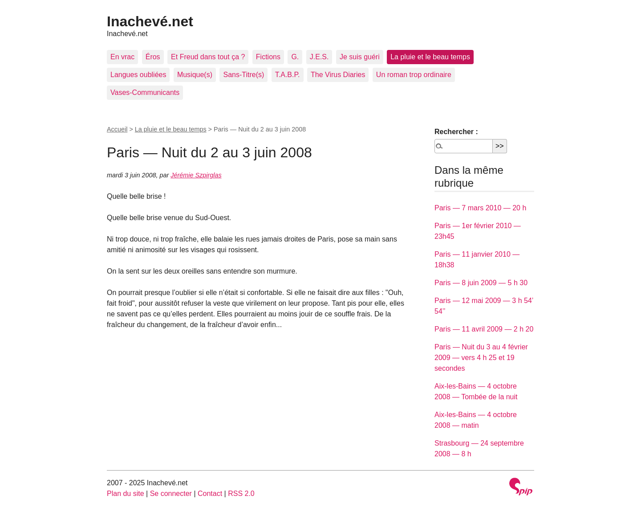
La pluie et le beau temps (430, 57)
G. (295, 57)
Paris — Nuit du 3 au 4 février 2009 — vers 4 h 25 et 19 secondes (481, 357)
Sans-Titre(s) (243, 74)
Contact (210, 493)
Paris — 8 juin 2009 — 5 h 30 (480, 283)
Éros (153, 57)
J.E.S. (319, 57)
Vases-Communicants (144, 92)
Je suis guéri (360, 57)
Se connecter (171, 493)
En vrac (122, 57)
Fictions (268, 57)
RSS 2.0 (241, 493)
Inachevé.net (150, 21)
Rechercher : (456, 131)
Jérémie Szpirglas (195, 175)
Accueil (117, 129)
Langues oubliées (138, 74)
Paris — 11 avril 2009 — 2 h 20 (483, 329)
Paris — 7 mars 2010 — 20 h (480, 208)
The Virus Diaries (338, 74)
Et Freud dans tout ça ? (208, 57)
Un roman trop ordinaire (413, 74)
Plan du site (125, 493)
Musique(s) (194, 74)
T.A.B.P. (287, 74)
